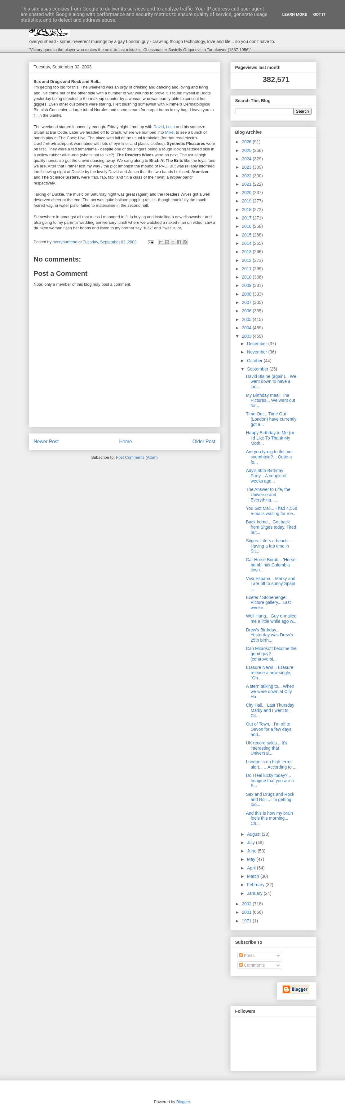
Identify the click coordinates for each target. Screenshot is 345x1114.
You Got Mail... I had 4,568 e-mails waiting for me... (271, 511)
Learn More (294, 14)
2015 (247, 234)
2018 (247, 209)
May (251, 859)
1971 (247, 920)
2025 (247, 150)
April (252, 867)
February (256, 884)
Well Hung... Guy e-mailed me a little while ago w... (271, 618)
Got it (319, 14)
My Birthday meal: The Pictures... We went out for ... (270, 400)
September (258, 368)
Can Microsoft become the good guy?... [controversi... (271, 653)
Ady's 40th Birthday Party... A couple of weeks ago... (266, 475)
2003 (247, 336)
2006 (247, 310)
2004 (247, 327)
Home (125, 441)
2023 (247, 167)
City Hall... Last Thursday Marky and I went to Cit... (270, 710)
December (257, 343)
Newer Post (46, 441)
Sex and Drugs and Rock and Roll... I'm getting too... (270, 799)
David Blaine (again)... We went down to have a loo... (271, 381)
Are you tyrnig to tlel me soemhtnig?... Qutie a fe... (269, 457)
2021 (247, 184)
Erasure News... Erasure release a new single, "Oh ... (269, 672)
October (255, 360)
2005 (247, 319)
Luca (170, 126)
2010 (247, 277)
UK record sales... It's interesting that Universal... (266, 748)
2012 (247, 260)
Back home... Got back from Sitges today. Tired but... (271, 527)
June (252, 850)
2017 (247, 217)
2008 (247, 294)
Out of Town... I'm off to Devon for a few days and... (268, 729)
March (253, 876)
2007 (247, 302)
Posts (247, 955)
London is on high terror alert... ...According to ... (271, 764)
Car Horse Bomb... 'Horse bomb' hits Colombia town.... (270, 565)
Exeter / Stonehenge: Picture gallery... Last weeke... (268, 602)
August (254, 834)
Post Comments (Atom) (137, 457)
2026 (247, 141)
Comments (252, 965)
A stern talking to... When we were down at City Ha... (270, 691)
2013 (247, 251)
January (255, 893)
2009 (247, 285)
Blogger (183, 1101)
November (257, 351)
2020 (247, 192)
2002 (247, 903)
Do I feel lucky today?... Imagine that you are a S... (270, 780)
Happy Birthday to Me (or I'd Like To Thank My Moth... (270, 438)
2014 (247, 243)
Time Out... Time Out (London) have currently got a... (271, 419)
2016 (247, 226)
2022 (247, 175)
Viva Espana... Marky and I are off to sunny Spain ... (270, 584)
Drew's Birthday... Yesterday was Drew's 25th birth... (269, 635)
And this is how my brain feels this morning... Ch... (269, 818)
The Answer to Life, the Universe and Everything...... (268, 494)
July (251, 842)
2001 (247, 912)
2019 (247, 200)
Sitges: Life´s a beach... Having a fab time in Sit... (268, 546)
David (158, 126)
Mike (169, 132)
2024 (247, 158)
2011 (247, 268)
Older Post (203, 441)
